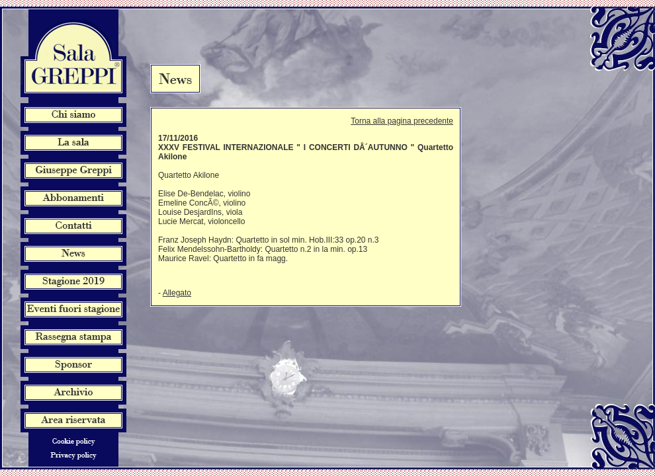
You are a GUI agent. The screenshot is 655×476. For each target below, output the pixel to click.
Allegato (177, 293)
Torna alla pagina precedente (402, 121)
